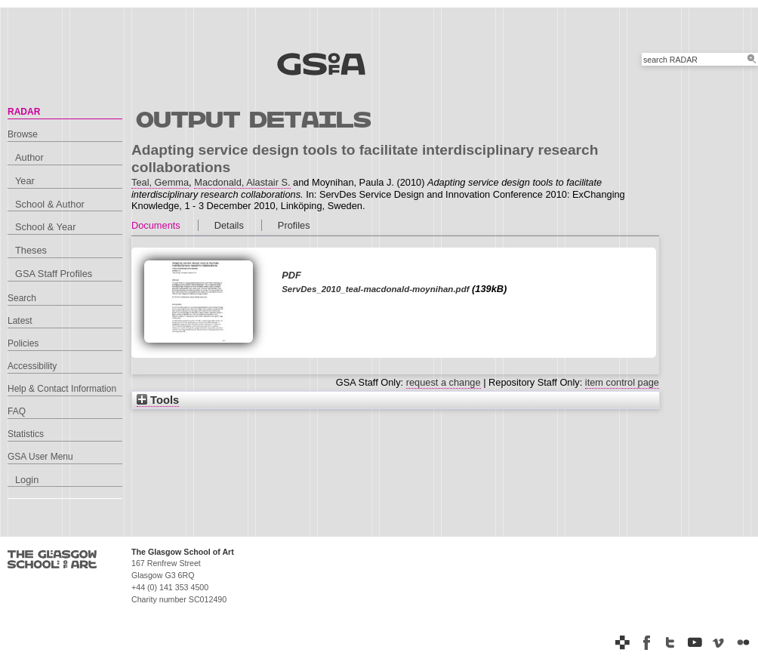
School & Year (45, 226)
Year (25, 180)
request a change (443, 382)
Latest (20, 321)
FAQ (17, 411)
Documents (155, 225)
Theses (31, 250)
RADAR (24, 111)
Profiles (294, 225)
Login (27, 479)
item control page (622, 382)
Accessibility (32, 366)
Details (229, 225)
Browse (23, 134)
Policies (23, 343)
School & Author (50, 204)
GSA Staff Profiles (53, 273)
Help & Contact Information (62, 388)
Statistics (26, 434)
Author (29, 157)
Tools (158, 400)
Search (22, 298)
